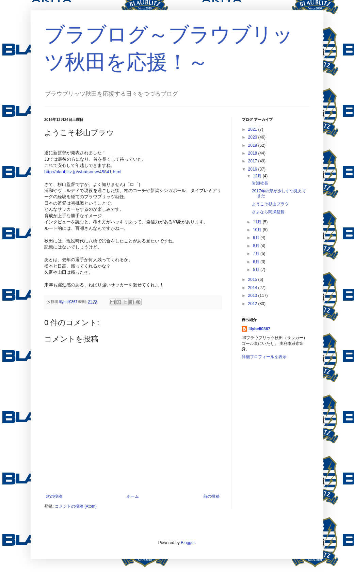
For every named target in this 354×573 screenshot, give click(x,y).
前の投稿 (211, 496)
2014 (253, 287)
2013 (253, 295)
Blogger (188, 542)
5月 (256, 269)
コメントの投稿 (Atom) (76, 506)
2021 (253, 129)
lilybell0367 (259, 329)
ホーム (133, 496)
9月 (256, 237)
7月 (256, 253)
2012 (253, 303)
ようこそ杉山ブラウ (270, 204)
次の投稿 (54, 496)
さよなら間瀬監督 (268, 211)
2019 (253, 145)
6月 (256, 261)
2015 (253, 279)
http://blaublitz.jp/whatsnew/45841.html (83, 171)
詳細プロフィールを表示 (264, 356)
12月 (258, 176)
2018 (253, 153)
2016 (253, 169)
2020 (253, 137)
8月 (256, 245)
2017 (253, 161)
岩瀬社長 (260, 183)
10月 (258, 229)
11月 (258, 222)
